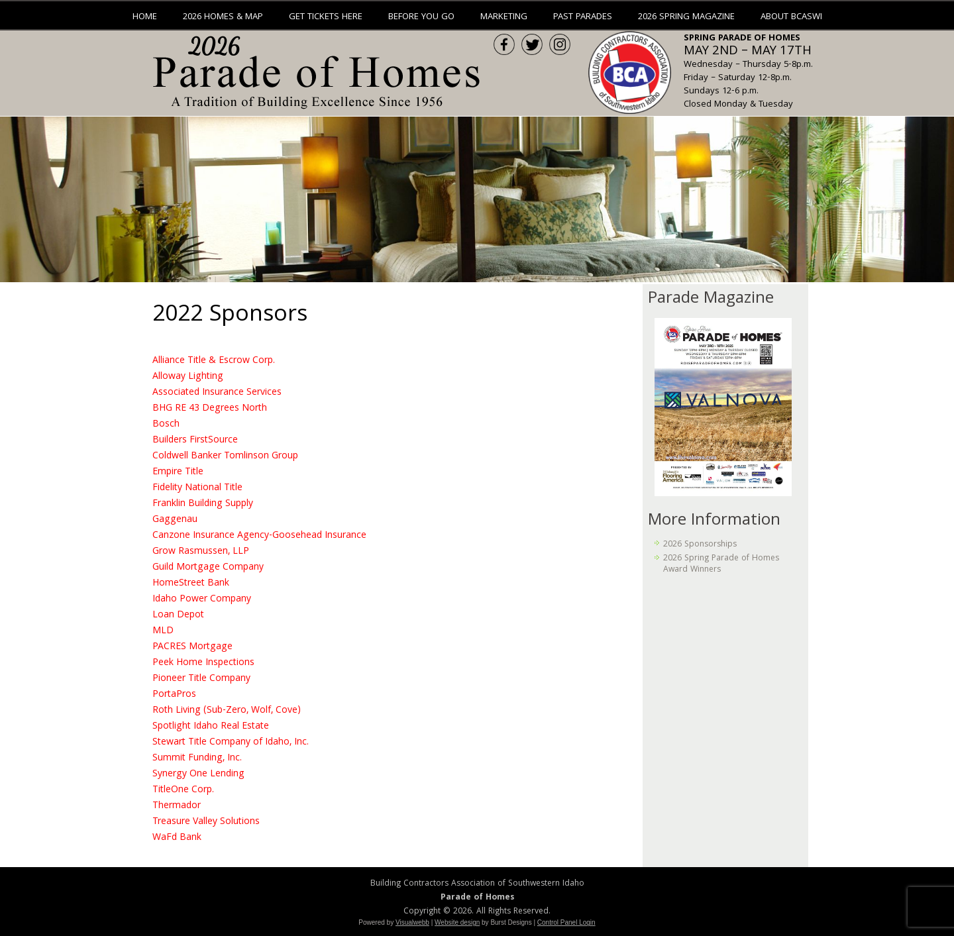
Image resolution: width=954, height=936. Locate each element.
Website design (457, 922)
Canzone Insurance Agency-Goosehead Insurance (259, 536)
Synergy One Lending (198, 774)
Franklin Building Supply (202, 504)
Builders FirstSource (195, 440)
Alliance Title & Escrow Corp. (213, 361)
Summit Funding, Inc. (197, 758)
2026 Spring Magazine (686, 17)
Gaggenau (174, 520)
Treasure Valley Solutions (206, 822)
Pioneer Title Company (201, 679)
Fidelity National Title (197, 488)
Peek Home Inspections (203, 663)
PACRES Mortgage (192, 647)
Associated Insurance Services (217, 393)
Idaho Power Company (201, 599)
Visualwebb (412, 922)
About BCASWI (791, 17)
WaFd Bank (176, 838)
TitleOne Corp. (183, 790)
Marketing (503, 17)
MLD (163, 631)
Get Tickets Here (325, 17)
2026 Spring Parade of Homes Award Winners (721, 564)
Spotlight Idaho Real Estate (210, 727)
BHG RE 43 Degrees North (209, 409)
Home (144, 17)
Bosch (166, 425)
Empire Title (177, 472)
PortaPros (174, 695)
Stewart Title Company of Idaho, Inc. (230, 743)
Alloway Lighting (187, 377)
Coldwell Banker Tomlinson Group (225, 456)
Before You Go (421, 17)
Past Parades (582, 17)
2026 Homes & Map (223, 17)
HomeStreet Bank (190, 584)
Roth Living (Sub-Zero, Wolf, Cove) (226, 711)
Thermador (176, 806)
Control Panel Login (566, 922)
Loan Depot (178, 615)
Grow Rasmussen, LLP (200, 552)
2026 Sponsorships (700, 545)
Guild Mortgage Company (208, 568)
